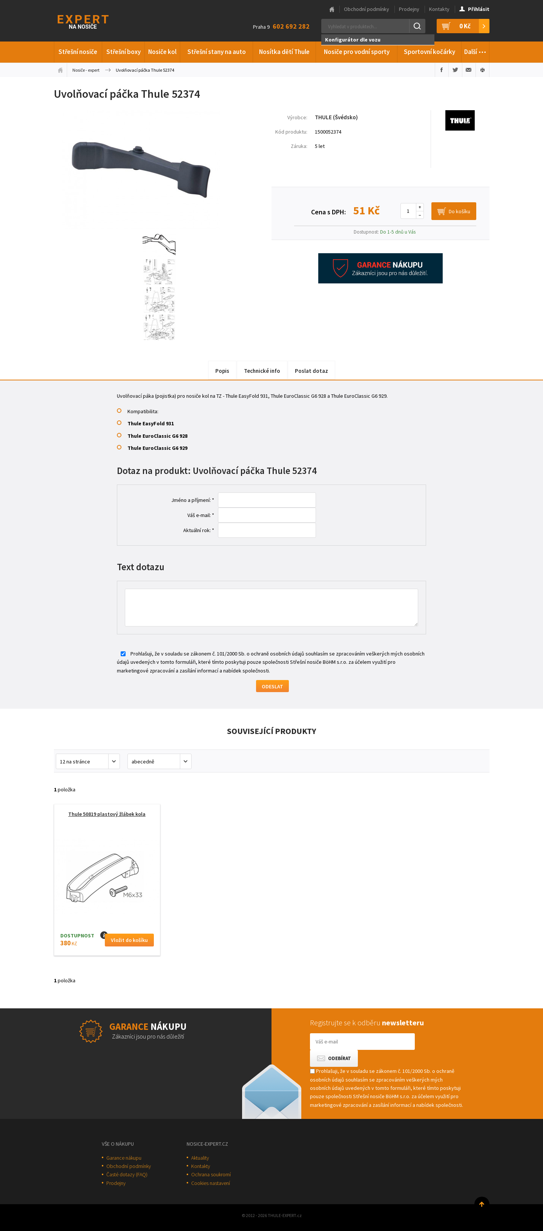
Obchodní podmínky (366, 9)
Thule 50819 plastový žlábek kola (107, 814)
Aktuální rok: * (198, 530)
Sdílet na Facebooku (441, 70)
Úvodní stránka (60, 70)
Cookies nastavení (210, 1183)
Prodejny (409, 9)
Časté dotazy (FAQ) (126, 1174)
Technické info (262, 370)
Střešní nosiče (77, 52)
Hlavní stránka (331, 9)
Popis (222, 370)
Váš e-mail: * (200, 515)
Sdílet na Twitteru (455, 70)
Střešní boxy (123, 52)
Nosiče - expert (86, 70)
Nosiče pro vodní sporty (357, 52)
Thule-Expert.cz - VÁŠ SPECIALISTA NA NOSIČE (93, 21)
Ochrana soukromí (211, 1174)
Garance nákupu (123, 1157)
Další (475, 50)
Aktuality (200, 1157)
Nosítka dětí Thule (284, 52)
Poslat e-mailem (469, 70)
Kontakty (439, 9)
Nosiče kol (162, 52)
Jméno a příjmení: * (192, 500)
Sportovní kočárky (429, 52)
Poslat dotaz (311, 370)
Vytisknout (482, 70)
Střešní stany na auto (216, 52)
